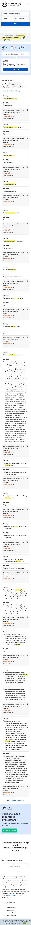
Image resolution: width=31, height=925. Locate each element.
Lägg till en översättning (11, 91)
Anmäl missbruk (11, 907)
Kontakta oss (10, 910)
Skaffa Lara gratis (9, 830)
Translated (12, 895)
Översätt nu (15, 69)
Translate (9, 905)
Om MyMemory (11, 902)
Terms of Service (11, 915)
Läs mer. (18, 923)
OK (25, 923)
